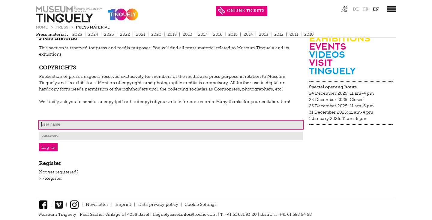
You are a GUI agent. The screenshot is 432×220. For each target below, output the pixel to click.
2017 (202, 34)
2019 (172, 34)
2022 (125, 34)
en (376, 9)
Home (42, 26)
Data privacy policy (158, 204)
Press (63, 26)
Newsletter (97, 204)
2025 (77, 34)
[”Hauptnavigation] (391, 9)
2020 (156, 34)
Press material (93, 26)
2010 (309, 34)
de (356, 9)
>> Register (50, 178)
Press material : (52, 34)
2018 (187, 34)
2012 (279, 34)
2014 (248, 34)
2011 (294, 34)
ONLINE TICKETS (241, 10)
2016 (217, 34)
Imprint (123, 204)
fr (365, 9)
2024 (93, 34)
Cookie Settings (200, 204)
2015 (233, 34)
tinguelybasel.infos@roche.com (185, 214)
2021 (140, 34)
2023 (109, 34)
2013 (263, 34)
